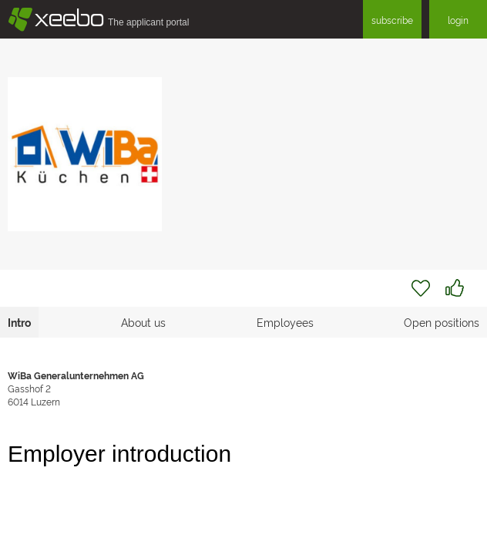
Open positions (441, 321)
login (458, 19)
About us (143, 321)
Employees (285, 321)
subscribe (392, 19)
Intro (19, 321)
